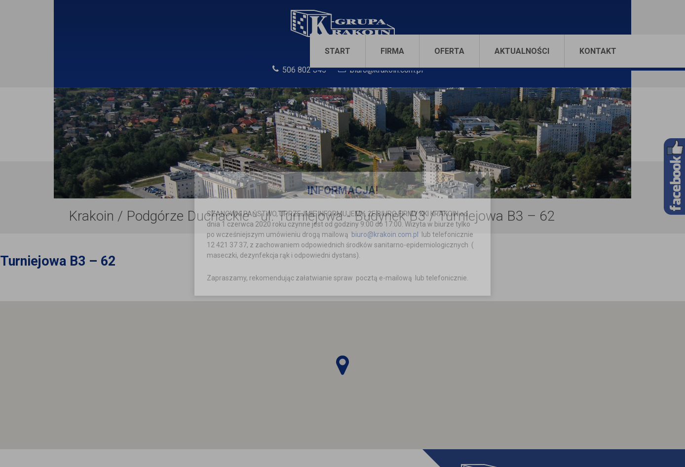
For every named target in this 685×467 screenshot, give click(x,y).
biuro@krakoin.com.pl (385, 234)
